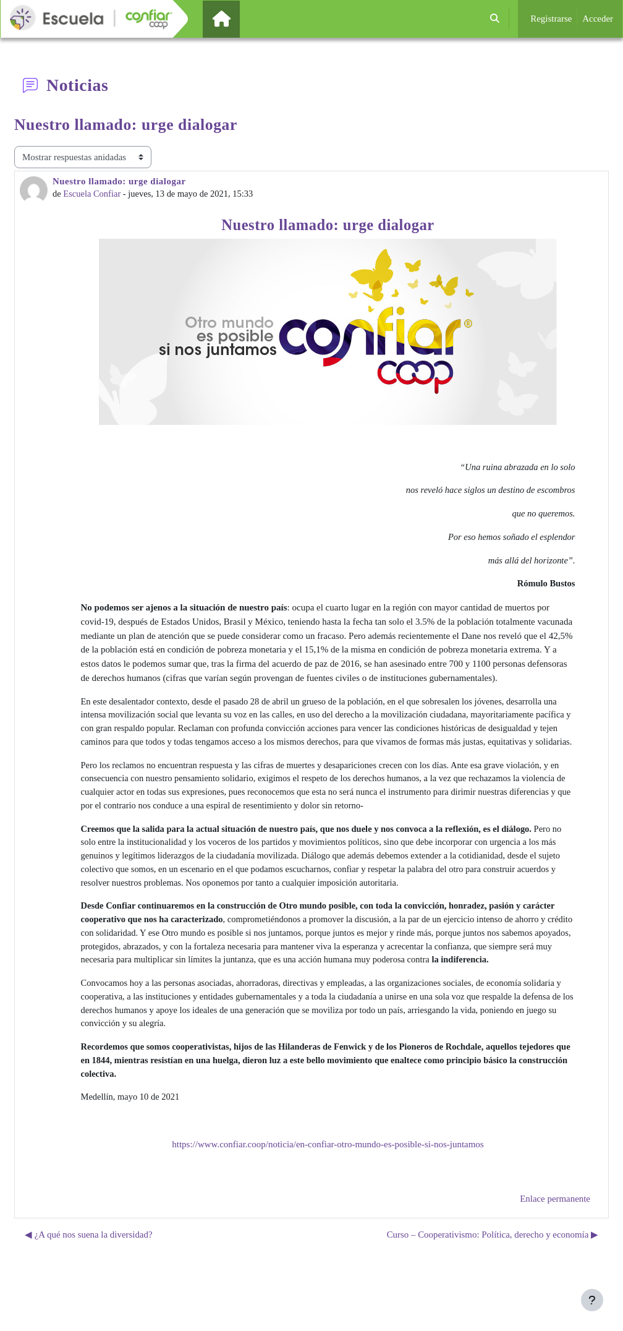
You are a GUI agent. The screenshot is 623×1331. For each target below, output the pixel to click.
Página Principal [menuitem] (242, 19)
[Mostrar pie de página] (592, 1300)
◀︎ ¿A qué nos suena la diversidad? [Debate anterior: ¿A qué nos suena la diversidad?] (89, 1260)
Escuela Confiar (93, 194)
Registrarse (551, 19)
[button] (495, 19)
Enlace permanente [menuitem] (555, 1225)
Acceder (597, 19)
